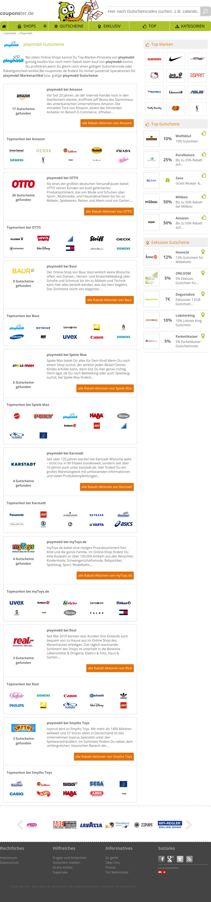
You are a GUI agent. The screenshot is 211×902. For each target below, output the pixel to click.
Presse (110, 867)
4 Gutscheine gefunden (23, 483)
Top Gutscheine (165, 124)
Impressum (8, 857)
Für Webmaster (117, 872)
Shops (29, 26)
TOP (152, 26)
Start (4, 26)
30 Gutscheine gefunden (23, 197)
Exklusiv (112, 26)
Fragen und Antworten (70, 857)
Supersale (60, 872)
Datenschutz (9, 862)
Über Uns (113, 862)
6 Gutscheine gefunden (23, 384)
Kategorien (193, 26)
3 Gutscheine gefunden (23, 660)
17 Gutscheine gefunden (23, 111)
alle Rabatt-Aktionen (107, 123)
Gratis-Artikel (62, 867)
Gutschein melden (66, 862)
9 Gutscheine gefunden (23, 283)
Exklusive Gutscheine (170, 242)
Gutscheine (71, 26)
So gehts (112, 857)
